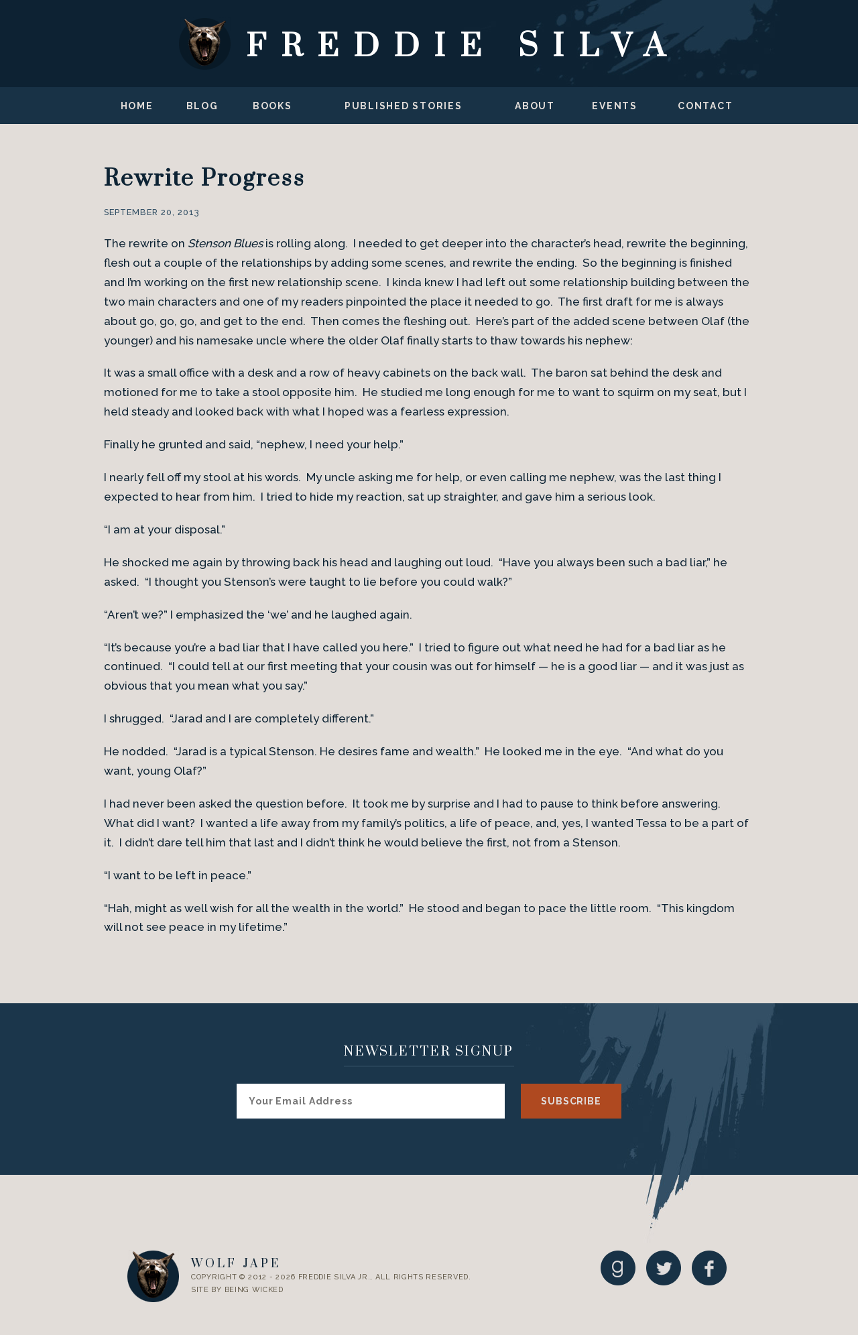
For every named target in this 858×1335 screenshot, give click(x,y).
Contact (705, 106)
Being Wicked (254, 1289)
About (535, 106)
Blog (202, 106)
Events (614, 106)
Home (137, 106)
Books (272, 106)
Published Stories (404, 106)
